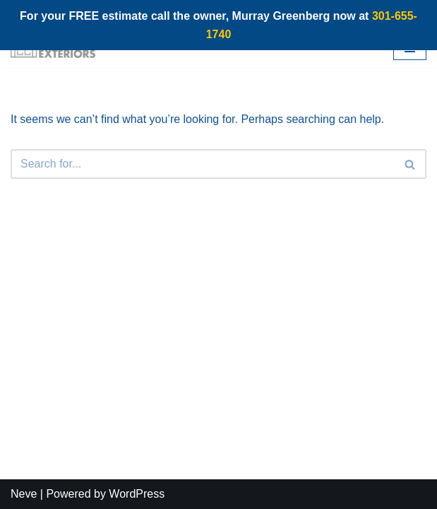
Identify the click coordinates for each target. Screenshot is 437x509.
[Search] (203, 164)
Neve (24, 494)
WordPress (136, 494)
